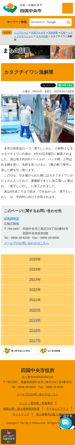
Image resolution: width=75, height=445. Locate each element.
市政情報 (53, 32)
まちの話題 (42, 36)
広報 (63, 32)
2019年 (35, 320)
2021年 (35, 300)
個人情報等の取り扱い (50, 414)
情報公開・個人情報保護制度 (21, 408)
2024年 (35, 269)
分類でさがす (38, 32)
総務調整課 (11, 218)
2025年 (35, 259)
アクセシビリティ (57, 408)
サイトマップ (20, 414)
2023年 (35, 280)
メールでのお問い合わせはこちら (26, 243)
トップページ (21, 32)
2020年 (35, 310)
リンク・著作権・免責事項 (36, 403)
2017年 (35, 341)
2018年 (35, 330)
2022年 (35, 290)
